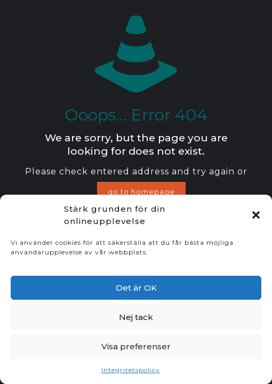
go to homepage (141, 191)
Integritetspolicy (130, 370)
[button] (256, 215)
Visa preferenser (136, 346)
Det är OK (136, 288)
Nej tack (136, 317)
